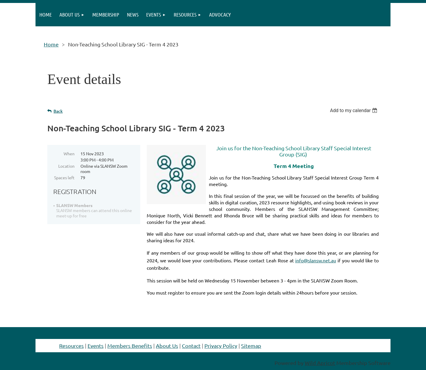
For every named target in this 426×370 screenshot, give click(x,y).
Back (58, 111)
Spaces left (64, 177)
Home (51, 44)
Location (66, 166)
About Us (167, 345)
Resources (71, 345)
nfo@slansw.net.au (315, 260)
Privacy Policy (220, 345)
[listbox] (354, 110)
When (69, 153)
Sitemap (251, 345)
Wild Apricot (320, 363)
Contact (191, 345)
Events (96, 345)
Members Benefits (129, 345)
